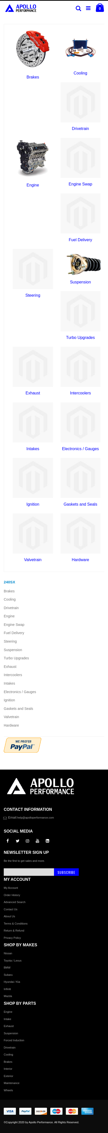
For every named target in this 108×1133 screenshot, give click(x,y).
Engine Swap (80, 184)
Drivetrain (80, 128)
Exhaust (33, 393)
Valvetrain (33, 560)
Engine (32, 185)
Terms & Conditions (16, 923)
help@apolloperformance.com (35, 817)
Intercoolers (80, 393)
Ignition (32, 504)
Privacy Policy (12, 937)
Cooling (80, 73)
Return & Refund (14, 930)
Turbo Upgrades (80, 337)
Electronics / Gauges (80, 449)
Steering (32, 295)
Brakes (32, 77)
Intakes (32, 449)
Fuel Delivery (80, 240)
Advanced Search (15, 902)
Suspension (80, 282)
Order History (12, 895)
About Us (9, 916)
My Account (11, 887)
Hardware (80, 560)
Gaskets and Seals (80, 504)
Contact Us (10, 909)
